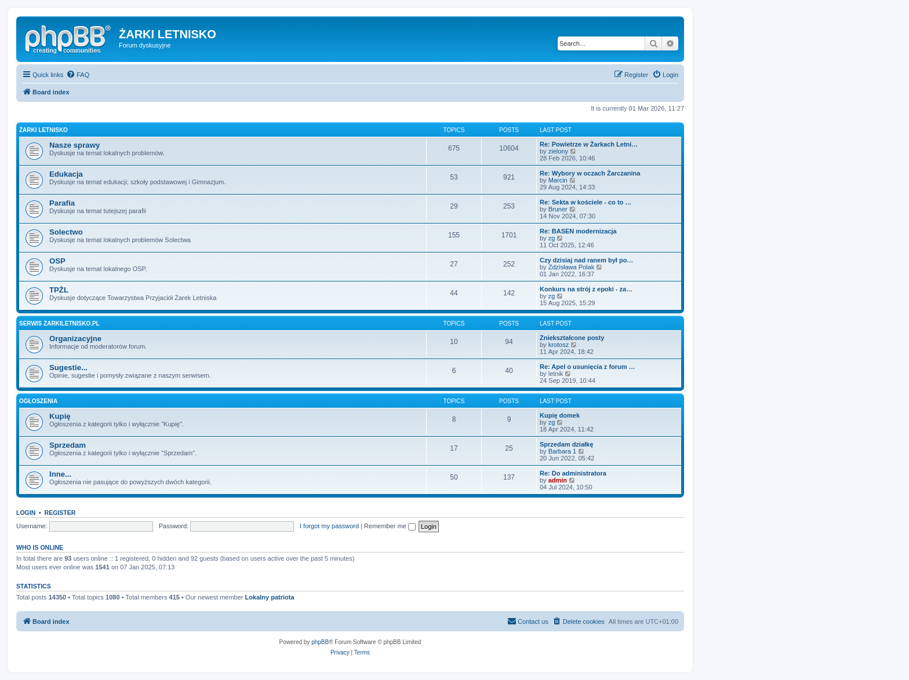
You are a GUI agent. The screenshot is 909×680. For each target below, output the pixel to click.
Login (25, 512)
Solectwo (66, 232)
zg (551, 238)
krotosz (558, 344)
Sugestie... (68, 367)
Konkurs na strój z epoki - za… (586, 289)
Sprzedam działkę (566, 444)
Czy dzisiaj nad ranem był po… (586, 260)
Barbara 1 (562, 451)
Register (60, 512)
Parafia (62, 203)
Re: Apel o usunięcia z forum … (587, 366)
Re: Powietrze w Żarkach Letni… (589, 144)
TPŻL (58, 290)
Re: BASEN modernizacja (578, 231)
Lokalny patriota (269, 597)
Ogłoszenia (38, 401)
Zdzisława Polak (571, 267)
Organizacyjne (75, 338)
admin (557, 480)
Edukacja (66, 174)
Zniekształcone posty (572, 337)
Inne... (60, 474)
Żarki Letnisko (43, 130)
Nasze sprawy (74, 145)
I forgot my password (329, 525)
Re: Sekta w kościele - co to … (585, 202)
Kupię (60, 416)
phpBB (320, 642)
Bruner (558, 209)
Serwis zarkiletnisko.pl (59, 323)
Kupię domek (560, 415)
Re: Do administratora (573, 473)
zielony (558, 151)
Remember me (390, 525)
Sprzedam (67, 445)
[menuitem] (77, 75)
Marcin (558, 180)
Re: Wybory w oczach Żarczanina (590, 173)
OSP (57, 261)
